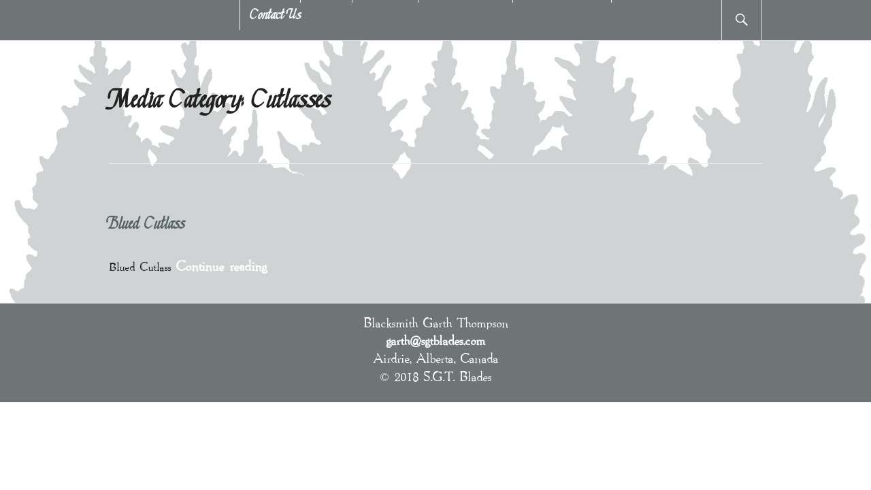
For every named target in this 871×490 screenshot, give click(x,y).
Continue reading (221, 265)
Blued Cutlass (147, 225)
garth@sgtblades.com (435, 340)
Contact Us (275, 15)
